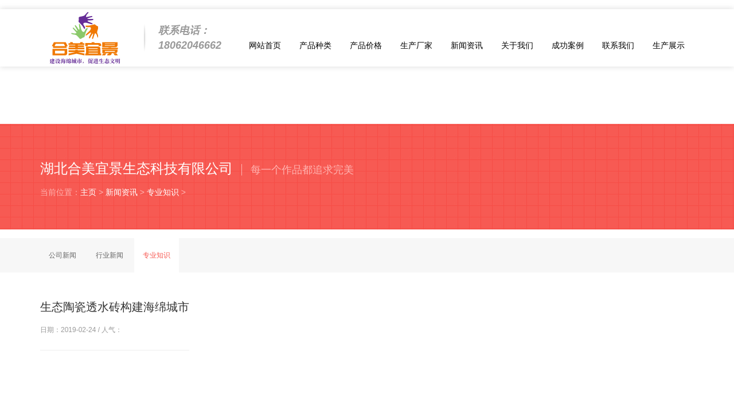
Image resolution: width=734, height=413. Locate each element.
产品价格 (366, 45)
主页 (88, 192)
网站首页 (265, 45)
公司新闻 (62, 255)
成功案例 (568, 45)
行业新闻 (109, 255)
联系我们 (618, 45)
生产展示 (669, 45)
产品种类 (315, 45)
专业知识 (163, 192)
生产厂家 (416, 45)
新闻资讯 (467, 45)
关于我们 (517, 45)
